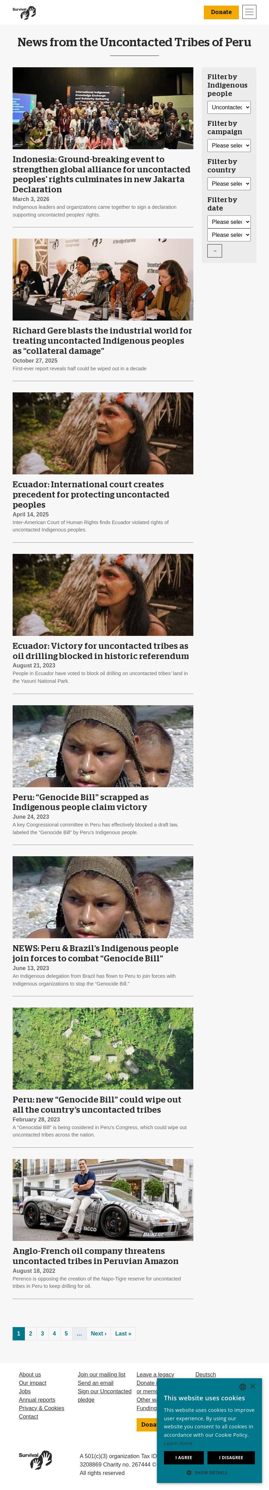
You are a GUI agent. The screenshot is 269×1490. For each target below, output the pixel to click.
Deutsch (205, 1375)
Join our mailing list (101, 1375)
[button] (209, 1472)
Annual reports (37, 1400)
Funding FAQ (153, 1408)
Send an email (95, 1383)
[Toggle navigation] (249, 12)
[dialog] (209, 1430)
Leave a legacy (155, 1375)
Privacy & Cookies (41, 1408)
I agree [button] (183, 1458)
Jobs (25, 1391)
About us (30, 1375)
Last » (123, 1334)
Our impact (32, 1383)
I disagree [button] (231, 1458)
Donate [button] (221, 12)
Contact (28, 1417)
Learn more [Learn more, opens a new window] (178, 1443)
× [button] (252, 1386)
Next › (98, 1334)
